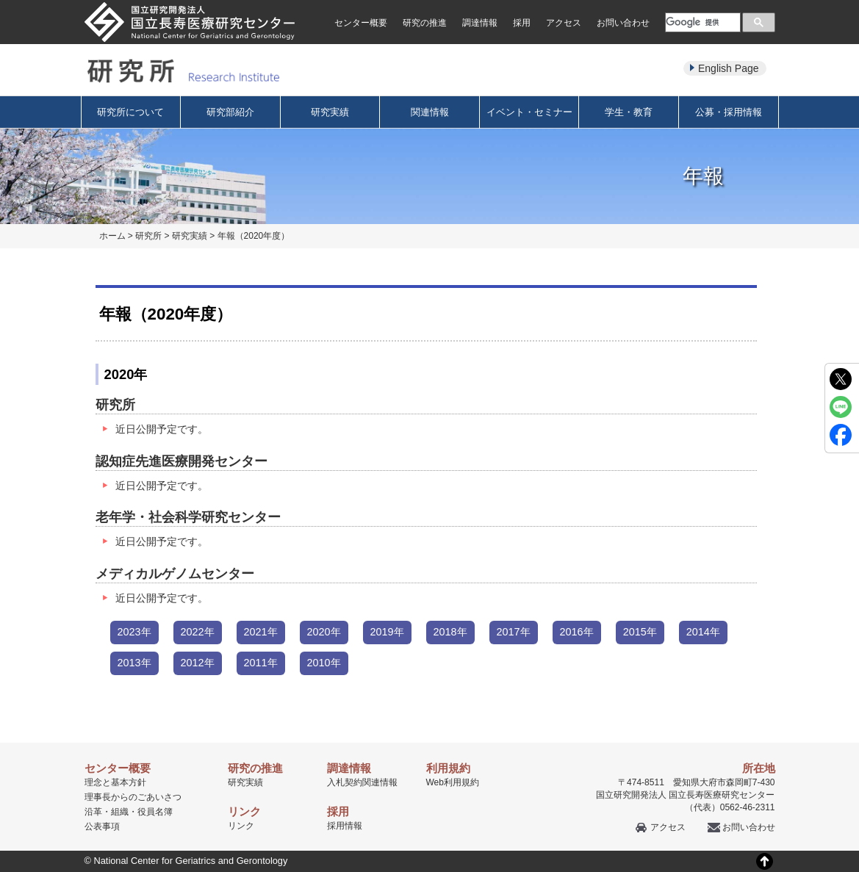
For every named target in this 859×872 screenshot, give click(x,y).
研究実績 (330, 112)
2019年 (387, 632)
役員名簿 (155, 812)
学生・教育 (629, 112)
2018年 (450, 632)
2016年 (577, 632)
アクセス (563, 23)
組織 (120, 812)
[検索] (701, 22)
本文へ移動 (399, 0)
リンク (241, 826)
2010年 (324, 663)
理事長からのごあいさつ (133, 797)
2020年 (324, 632)
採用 (522, 23)
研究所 (148, 236)
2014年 (703, 632)
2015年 (640, 632)
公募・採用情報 (728, 112)
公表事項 (102, 826)
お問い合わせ (623, 23)
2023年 (134, 632)
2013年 (134, 663)
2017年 (514, 632)
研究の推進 (425, 23)
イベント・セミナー (529, 112)
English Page (728, 68)
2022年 (198, 632)
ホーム (112, 236)
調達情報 (479, 23)
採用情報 (344, 826)
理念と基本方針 (115, 782)
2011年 (261, 663)
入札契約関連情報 (362, 782)
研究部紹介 (230, 112)
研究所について (130, 112)
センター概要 (360, 23)
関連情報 (430, 112)
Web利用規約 (452, 782)
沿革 (93, 812)
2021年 (261, 632)
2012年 (198, 663)
